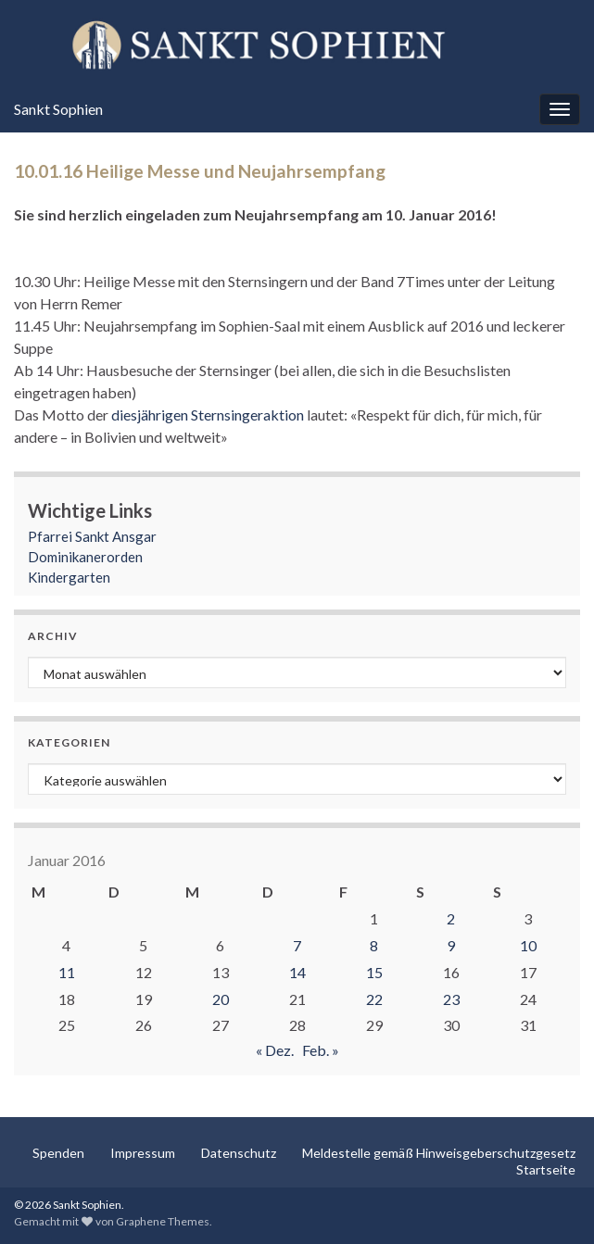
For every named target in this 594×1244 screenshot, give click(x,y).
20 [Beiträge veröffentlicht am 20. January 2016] (220, 999)
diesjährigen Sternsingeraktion (209, 414)
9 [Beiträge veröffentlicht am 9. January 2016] (451, 945)
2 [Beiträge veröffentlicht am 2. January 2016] (451, 918)
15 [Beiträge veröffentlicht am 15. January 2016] (374, 972)
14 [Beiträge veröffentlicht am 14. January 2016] (297, 972)
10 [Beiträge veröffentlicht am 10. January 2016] (528, 945)
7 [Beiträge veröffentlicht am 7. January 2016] (297, 945)
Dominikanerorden (85, 556)
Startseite (545, 1169)
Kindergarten (69, 577)
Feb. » (320, 1050)
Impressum (142, 1153)
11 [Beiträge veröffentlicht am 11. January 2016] (66, 972)
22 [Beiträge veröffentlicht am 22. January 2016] (374, 999)
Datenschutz (238, 1153)
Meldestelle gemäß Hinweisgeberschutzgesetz (438, 1153)
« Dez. (275, 1050)
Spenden (58, 1153)
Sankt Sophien (58, 109)
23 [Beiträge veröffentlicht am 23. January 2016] (451, 999)
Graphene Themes (162, 1221)
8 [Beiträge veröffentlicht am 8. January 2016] (374, 945)
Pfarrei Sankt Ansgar (92, 536)
